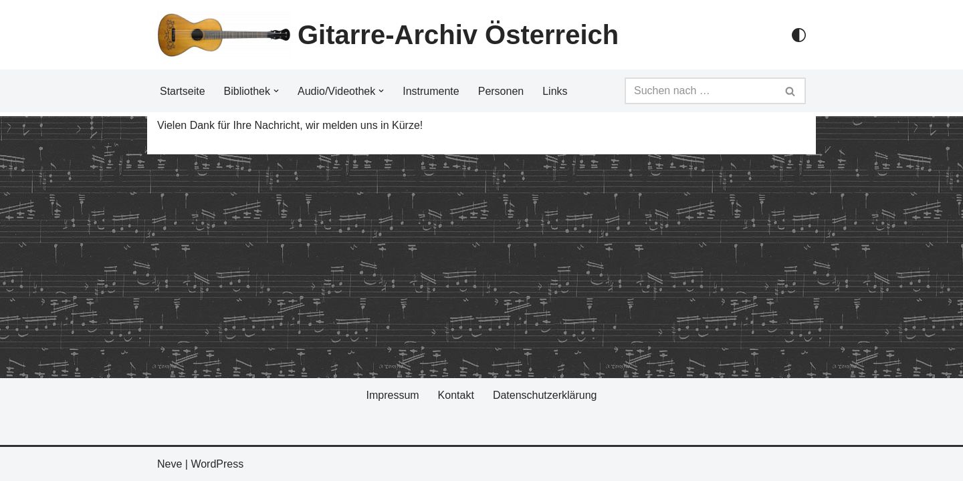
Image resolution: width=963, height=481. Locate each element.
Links (554, 91)
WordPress (217, 464)
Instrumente (431, 91)
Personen (501, 91)
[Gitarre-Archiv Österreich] (388, 34)
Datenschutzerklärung (545, 395)
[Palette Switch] (799, 35)
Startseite (182, 91)
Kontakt (456, 395)
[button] (276, 91)
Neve (169, 464)
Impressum (392, 395)
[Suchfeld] (700, 90)
